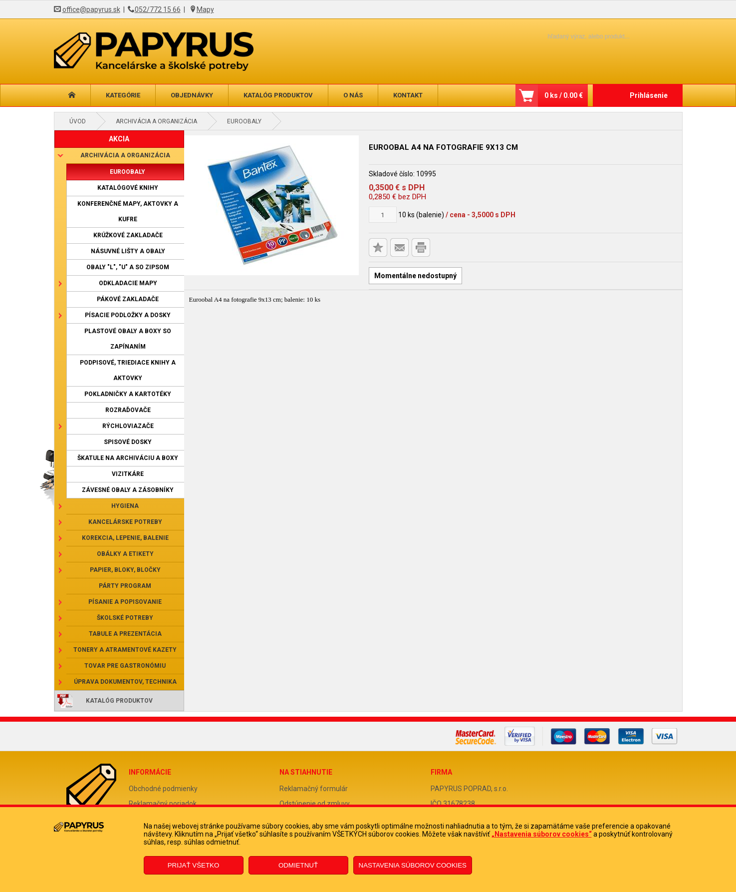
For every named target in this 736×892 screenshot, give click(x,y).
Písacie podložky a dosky (128, 315)
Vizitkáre (128, 473)
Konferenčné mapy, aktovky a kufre (127, 211)
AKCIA (119, 139)
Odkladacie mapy (128, 283)
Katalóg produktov (278, 95)
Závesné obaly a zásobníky (128, 489)
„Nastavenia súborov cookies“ (541, 834)
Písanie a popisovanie (125, 601)
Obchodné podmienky (163, 789)
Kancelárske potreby (125, 521)
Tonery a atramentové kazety (125, 649)
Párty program (125, 585)
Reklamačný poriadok (163, 804)
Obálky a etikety (125, 553)
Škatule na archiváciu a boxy (127, 457)
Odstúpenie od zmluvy (314, 804)
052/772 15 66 (158, 9)
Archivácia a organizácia (156, 121)
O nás (353, 95)
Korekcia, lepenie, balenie (125, 537)
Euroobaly (244, 121)
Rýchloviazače (128, 426)
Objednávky (192, 95)
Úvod (77, 121)
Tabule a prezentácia (125, 633)
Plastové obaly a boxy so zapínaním (127, 339)
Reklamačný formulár (313, 789)
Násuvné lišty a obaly (128, 251)
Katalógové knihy (127, 187)
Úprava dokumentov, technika (125, 681)
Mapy (205, 9)
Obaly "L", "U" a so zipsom (127, 267)
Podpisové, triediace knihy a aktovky (128, 370)
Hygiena (125, 505)
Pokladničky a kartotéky (127, 394)
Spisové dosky (128, 442)
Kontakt (408, 95)
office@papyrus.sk (91, 9)
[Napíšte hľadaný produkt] (571, 36)
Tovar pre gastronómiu (125, 665)
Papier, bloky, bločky (125, 569)
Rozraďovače (128, 410)
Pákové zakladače (128, 299)
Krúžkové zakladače (128, 235)
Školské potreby (125, 617)
